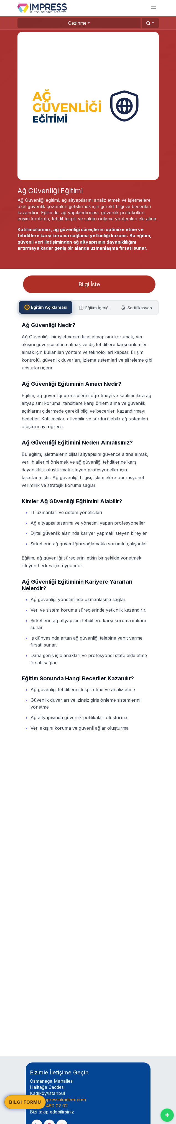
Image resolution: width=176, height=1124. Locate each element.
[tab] (45, 307)
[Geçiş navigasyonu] (153, 8)
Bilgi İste (89, 284)
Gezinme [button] (77, 23)
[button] (150, 23)
